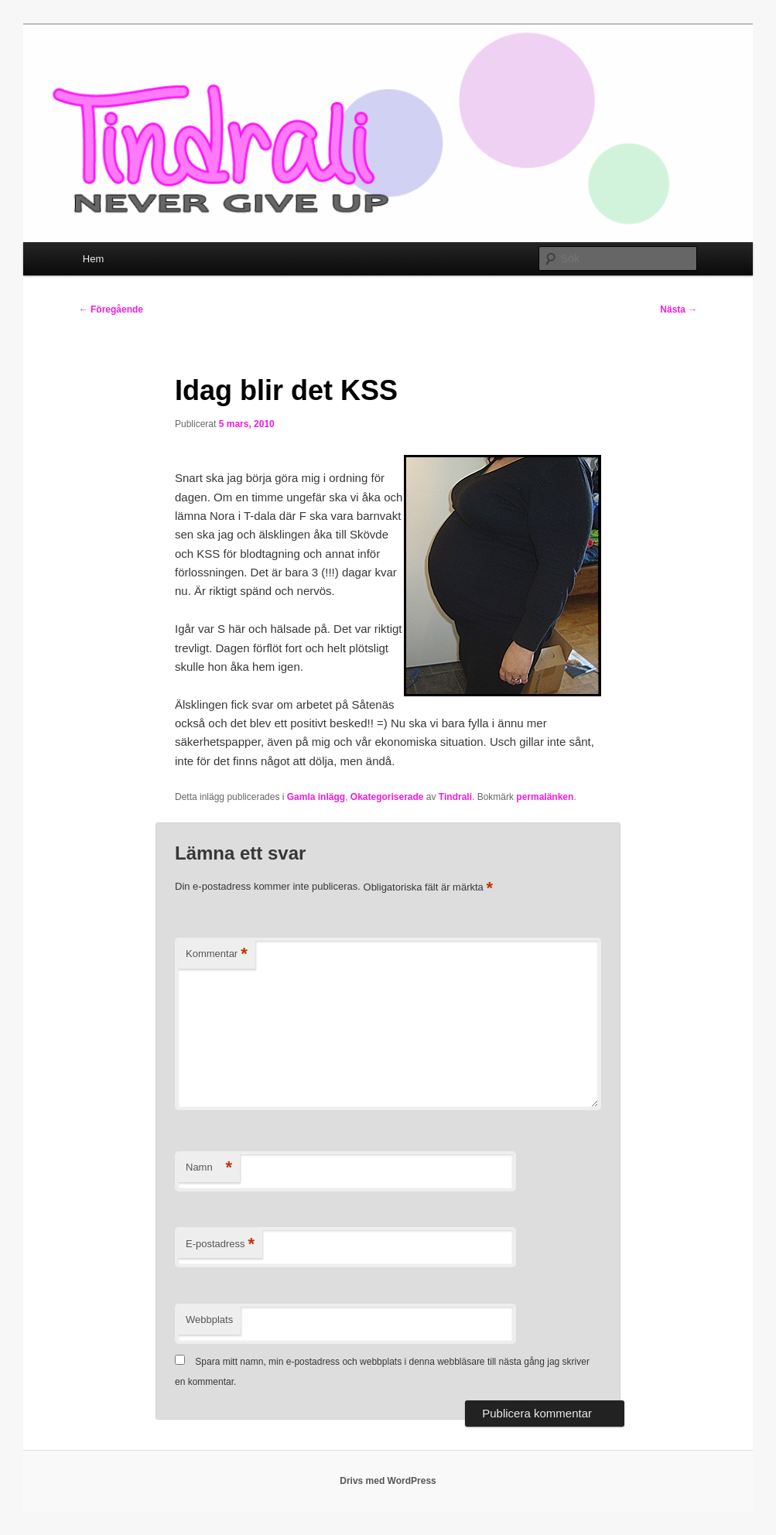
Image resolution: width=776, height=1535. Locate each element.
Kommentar (217, 954)
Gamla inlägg (316, 796)
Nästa (678, 309)
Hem (93, 259)
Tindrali (455, 796)
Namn (209, 1168)
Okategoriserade (387, 796)
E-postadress (220, 1244)
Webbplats (209, 1319)
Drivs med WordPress (388, 1480)
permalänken (544, 796)
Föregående (111, 309)
